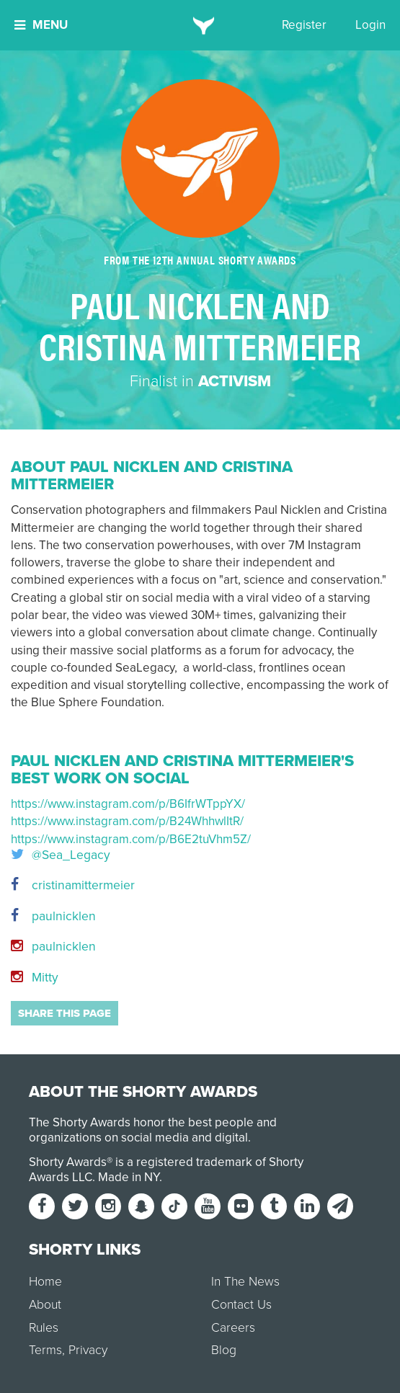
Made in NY (128, 1177)
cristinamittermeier (73, 885)
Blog (223, 1350)
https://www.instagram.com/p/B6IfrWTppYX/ (128, 803)
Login (370, 24)
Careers (233, 1327)
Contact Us (241, 1304)
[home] (200, 25)
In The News (245, 1281)
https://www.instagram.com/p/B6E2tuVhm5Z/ (131, 839)
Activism (234, 381)
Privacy (87, 1350)
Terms (45, 1350)
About (45, 1304)
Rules (43, 1327)
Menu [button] (41, 24)
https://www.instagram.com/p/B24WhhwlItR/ (127, 821)
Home (45, 1281)
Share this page (64, 1013)
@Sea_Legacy (60, 855)
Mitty (34, 977)
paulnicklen (53, 916)
